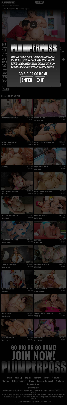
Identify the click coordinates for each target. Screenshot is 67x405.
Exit (40, 79)
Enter (26, 79)
